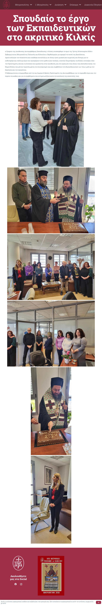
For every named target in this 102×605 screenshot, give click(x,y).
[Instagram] (21, 584)
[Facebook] (16, 584)
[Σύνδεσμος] (6, 4)
